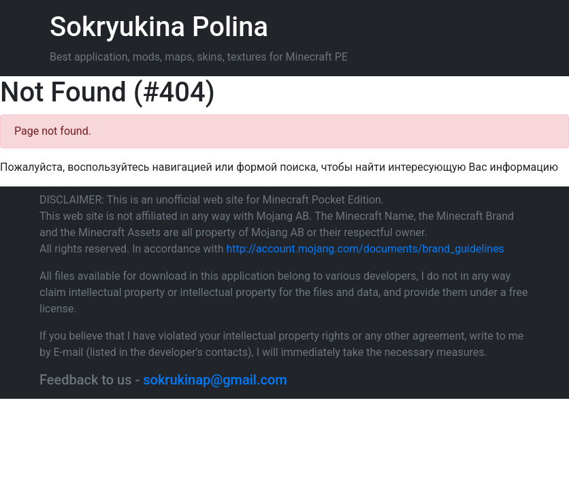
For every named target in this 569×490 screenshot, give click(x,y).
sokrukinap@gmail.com (215, 380)
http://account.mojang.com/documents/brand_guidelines (365, 248)
